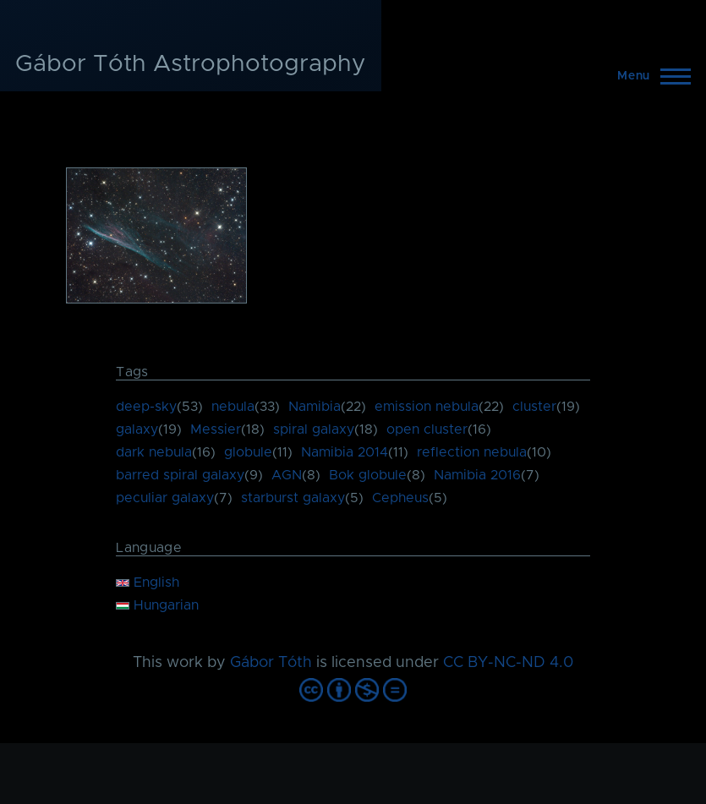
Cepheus (400, 498)
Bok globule (368, 475)
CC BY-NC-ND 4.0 (508, 662)
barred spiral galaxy (180, 475)
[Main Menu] (649, 76)
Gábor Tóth (271, 662)
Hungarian (157, 605)
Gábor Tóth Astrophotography (190, 64)
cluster (534, 406)
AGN (286, 475)
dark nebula (154, 452)
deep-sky (146, 406)
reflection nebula (472, 452)
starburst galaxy (293, 498)
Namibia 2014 (344, 452)
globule (248, 452)
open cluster (427, 429)
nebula (232, 406)
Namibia (314, 406)
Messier (215, 429)
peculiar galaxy (165, 498)
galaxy (137, 429)
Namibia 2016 (477, 475)
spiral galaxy (313, 429)
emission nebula (427, 406)
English (147, 582)
